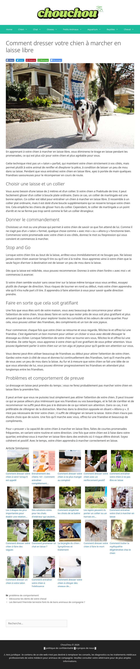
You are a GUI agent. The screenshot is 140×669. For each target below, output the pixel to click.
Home (9, 29)
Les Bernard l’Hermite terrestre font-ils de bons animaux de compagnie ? (47, 602)
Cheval (130, 29)
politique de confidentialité (60, 648)
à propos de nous (85, 648)
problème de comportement (24, 595)
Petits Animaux (74, 29)
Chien (24, 29)
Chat (38, 29)
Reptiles (114, 29)
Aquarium (96, 29)
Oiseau (53, 29)
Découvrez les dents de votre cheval (27, 598)
